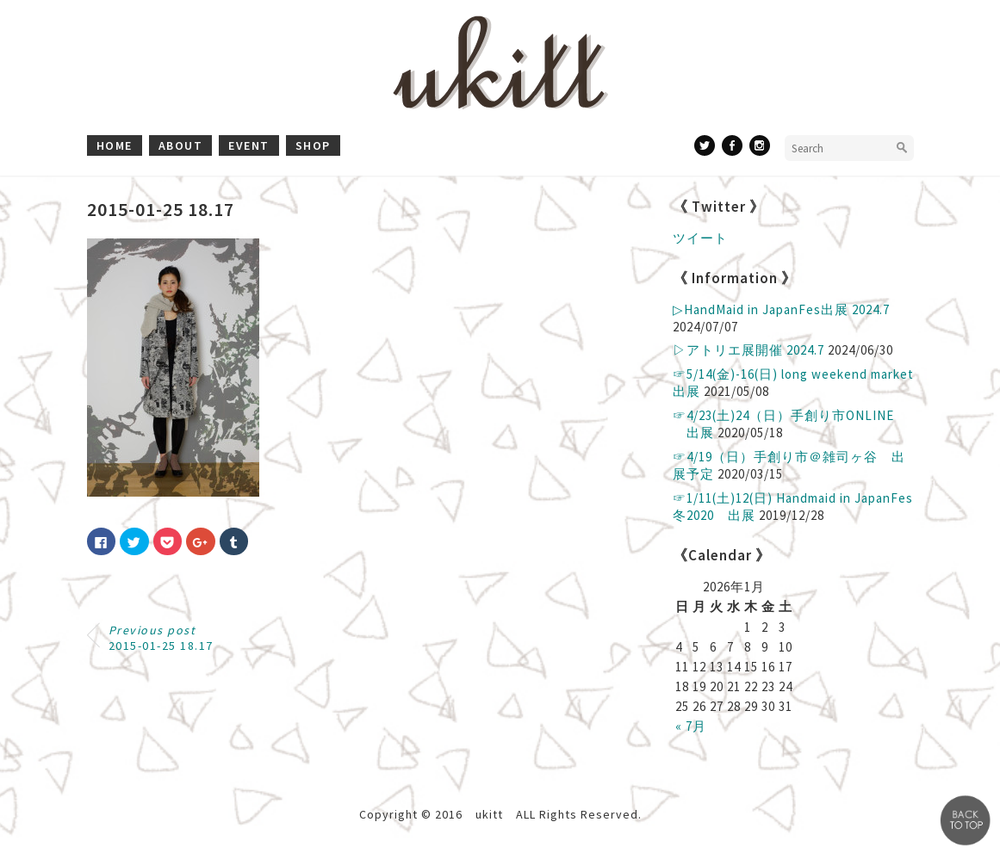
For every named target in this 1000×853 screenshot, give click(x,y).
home (114, 145)
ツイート (700, 238)
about (180, 145)
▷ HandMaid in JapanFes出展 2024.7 (781, 309)
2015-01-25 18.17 (161, 637)
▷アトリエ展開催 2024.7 (748, 350)
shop (313, 145)
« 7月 (690, 726)
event (249, 145)
